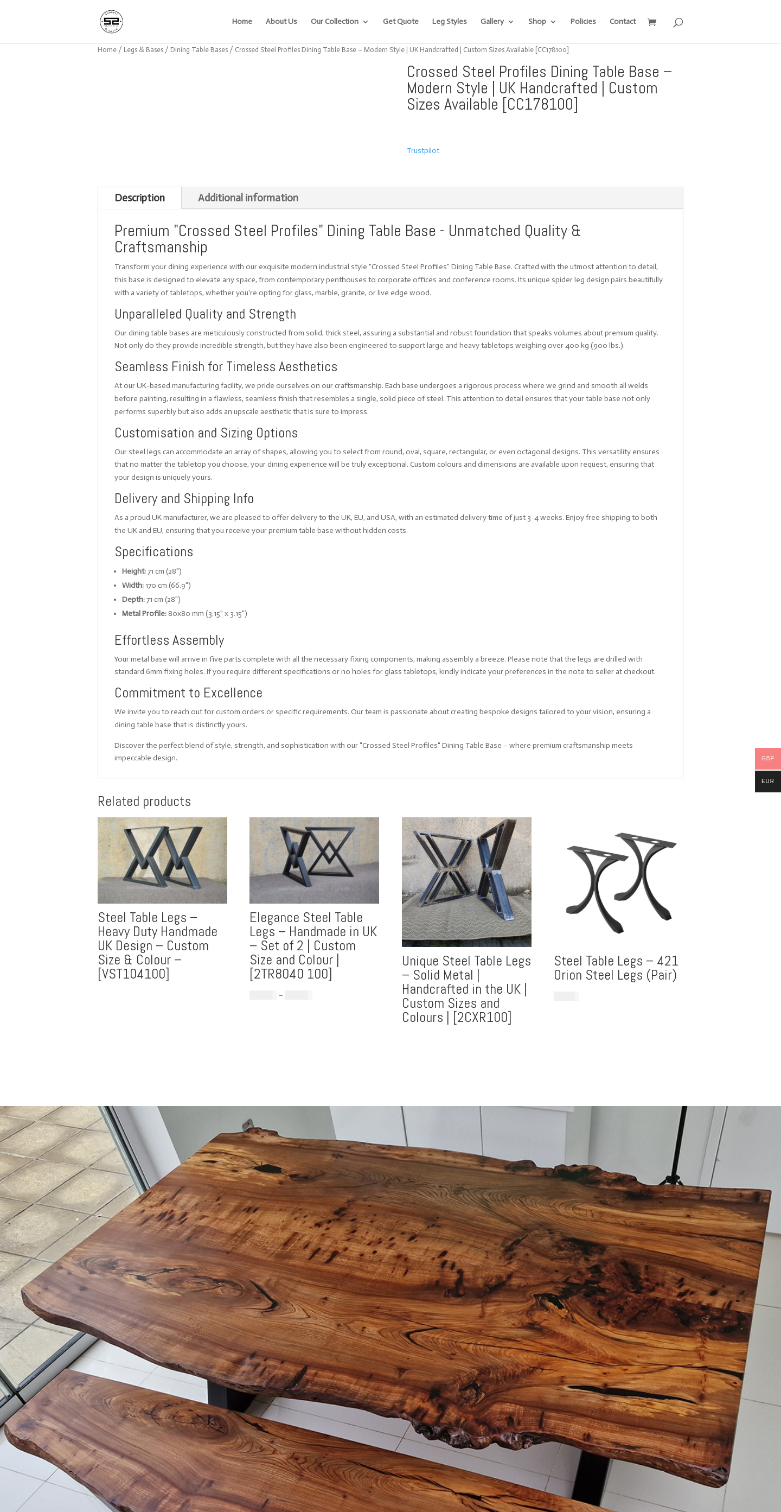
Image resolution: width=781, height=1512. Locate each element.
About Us (281, 22)
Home (242, 22)
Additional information (248, 198)
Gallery (492, 22)
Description (139, 198)
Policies (583, 22)
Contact (623, 22)
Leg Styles (449, 22)
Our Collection (335, 22)
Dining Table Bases (199, 50)
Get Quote (401, 22)
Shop (537, 22)
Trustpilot (423, 150)
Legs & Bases (143, 50)
